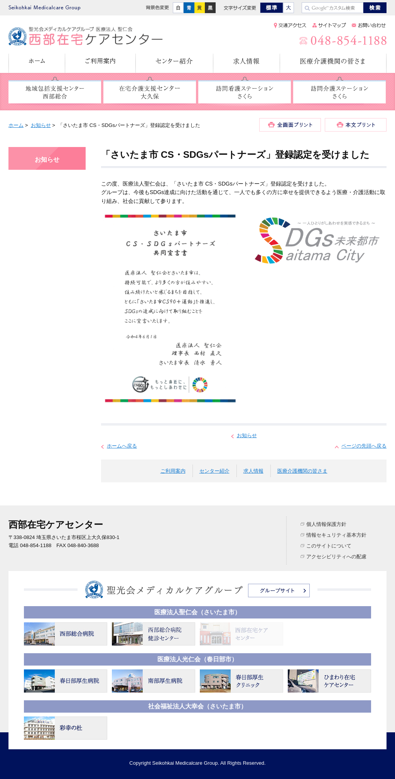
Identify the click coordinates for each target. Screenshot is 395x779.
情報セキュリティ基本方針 (336, 535)
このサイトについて (328, 546)
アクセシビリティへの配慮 (336, 556)
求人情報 (246, 63)
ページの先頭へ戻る (364, 446)
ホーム (36, 63)
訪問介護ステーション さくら (339, 92)
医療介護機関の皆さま (333, 63)
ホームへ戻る (122, 446)
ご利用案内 (100, 63)
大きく (288, 7)
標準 (271, 7)
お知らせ (41, 125)
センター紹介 (174, 63)
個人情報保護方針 (326, 524)
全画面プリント (290, 125)
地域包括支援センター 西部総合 (54, 92)
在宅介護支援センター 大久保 (149, 92)
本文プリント (356, 125)
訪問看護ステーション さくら (244, 92)
